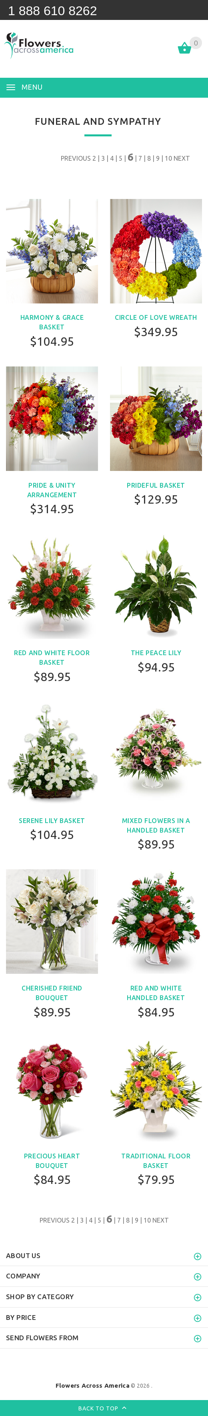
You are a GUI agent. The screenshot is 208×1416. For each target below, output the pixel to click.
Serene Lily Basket (52, 820)
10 (168, 158)
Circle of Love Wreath (156, 317)
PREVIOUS (76, 158)
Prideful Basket (156, 485)
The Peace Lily (156, 652)
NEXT (182, 158)
